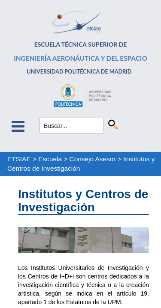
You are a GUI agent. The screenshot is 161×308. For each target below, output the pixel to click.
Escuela (50, 159)
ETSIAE (19, 159)
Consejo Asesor (93, 159)
